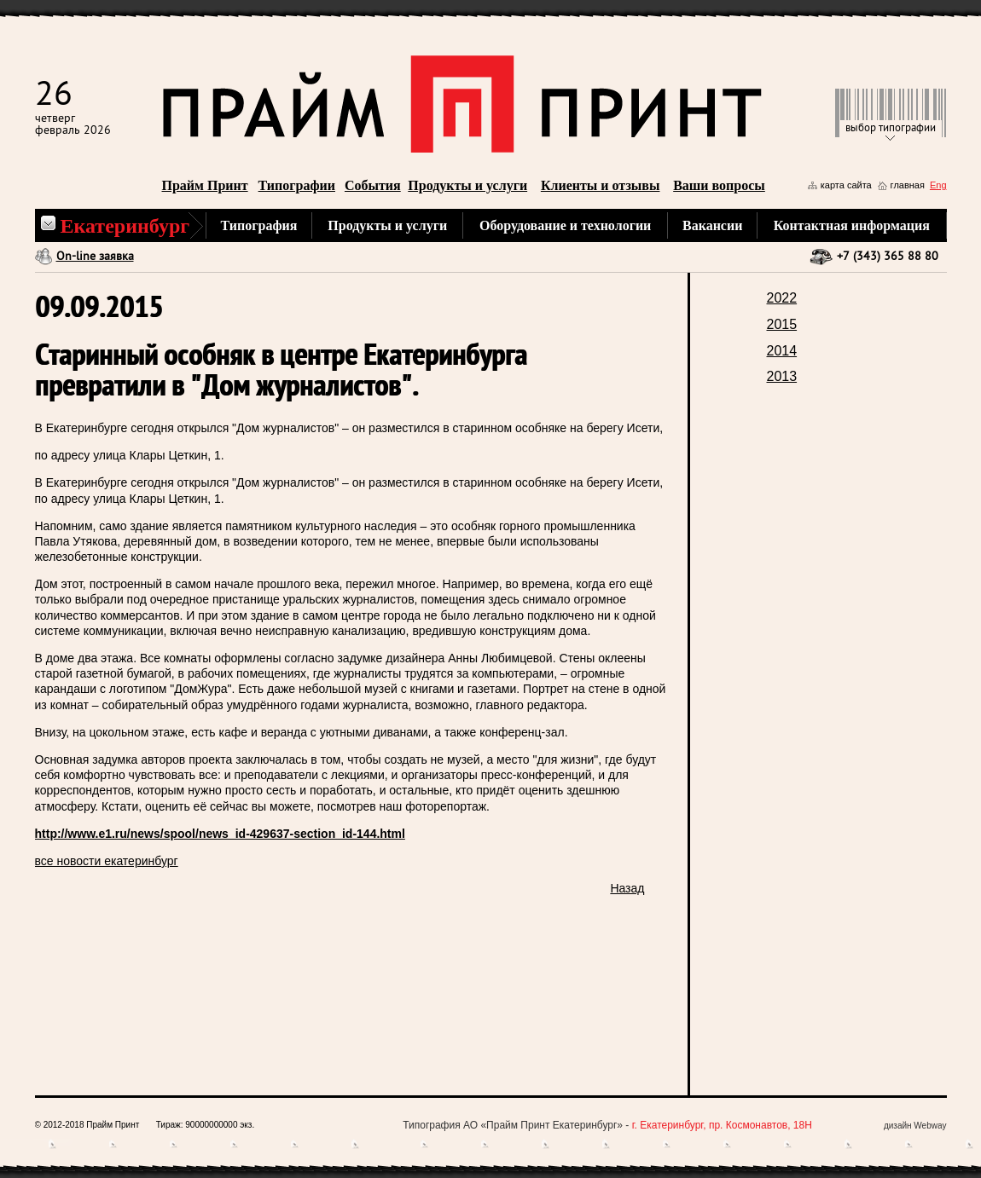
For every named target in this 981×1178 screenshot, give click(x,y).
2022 (782, 298)
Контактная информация (852, 225)
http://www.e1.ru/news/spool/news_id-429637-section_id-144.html (220, 833)
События (373, 185)
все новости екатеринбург (106, 861)
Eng (938, 185)
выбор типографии (890, 128)
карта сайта (846, 185)
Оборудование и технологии (565, 225)
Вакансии (712, 225)
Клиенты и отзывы (600, 185)
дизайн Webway (915, 1125)
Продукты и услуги (467, 185)
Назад (627, 888)
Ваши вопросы (719, 185)
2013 (782, 376)
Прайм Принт (205, 185)
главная (908, 185)
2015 (782, 324)
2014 (782, 351)
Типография (259, 225)
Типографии (296, 185)
